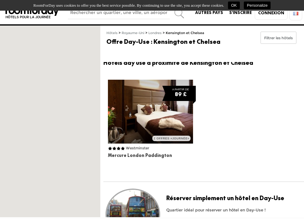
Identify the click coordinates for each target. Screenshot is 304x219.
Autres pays (209, 12)
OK (234, 5)
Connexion (271, 12)
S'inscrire (240, 12)
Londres (155, 33)
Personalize (257, 5)
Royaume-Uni (133, 33)
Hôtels (112, 33)
